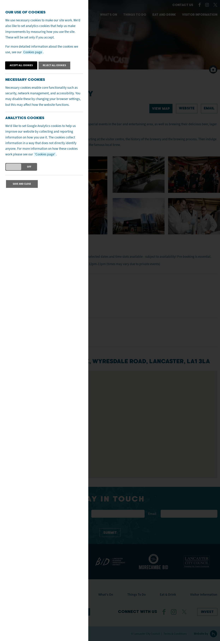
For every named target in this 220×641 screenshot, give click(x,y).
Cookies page (32, 52)
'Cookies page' (45, 154)
